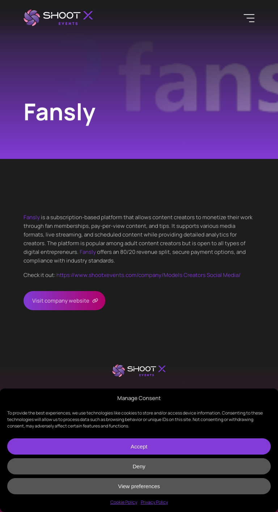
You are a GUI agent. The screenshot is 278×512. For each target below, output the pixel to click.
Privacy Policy (154, 502)
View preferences (139, 486)
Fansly (32, 217)
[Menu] (249, 18)
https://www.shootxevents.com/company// (148, 275)
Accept (139, 446)
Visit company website (60, 300)
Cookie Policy (123, 502)
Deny (138, 466)
